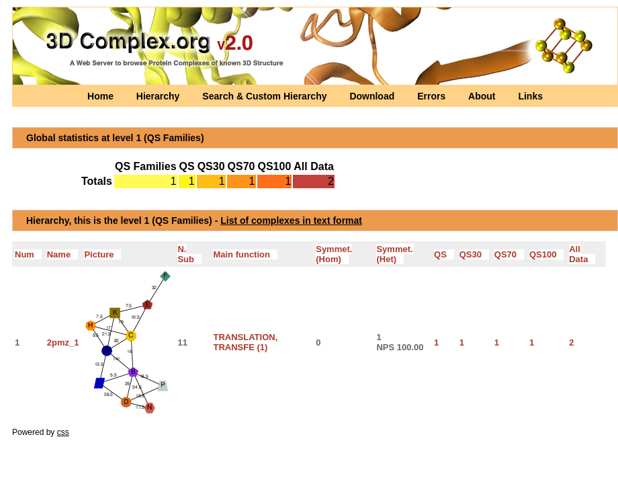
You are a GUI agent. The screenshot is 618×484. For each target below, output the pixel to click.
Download (373, 96)
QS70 (509, 254)
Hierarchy (159, 96)
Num (28, 254)
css (63, 432)
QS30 (474, 254)
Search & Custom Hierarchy (265, 96)
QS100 (546, 254)
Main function (245, 254)
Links (530, 96)
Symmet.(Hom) (334, 254)
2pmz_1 (63, 342)
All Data (582, 254)
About (483, 96)
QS (444, 254)
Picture (102, 254)
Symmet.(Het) (394, 254)
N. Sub (189, 254)
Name (62, 254)
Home (101, 96)
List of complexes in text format (291, 220)
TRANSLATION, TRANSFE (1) (245, 342)
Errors (432, 96)
